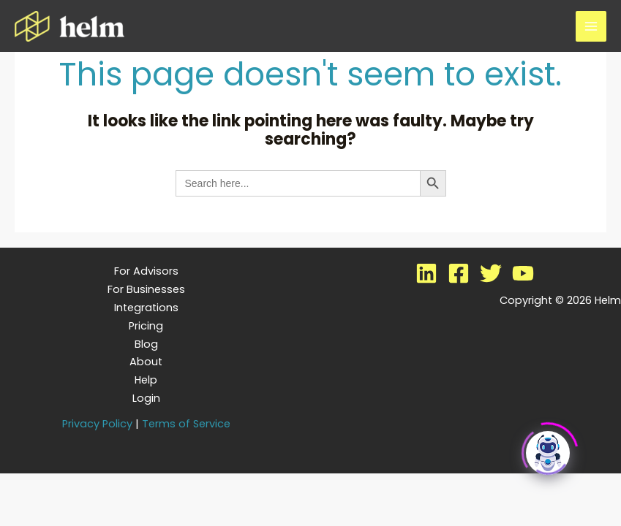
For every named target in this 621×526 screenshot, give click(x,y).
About (145, 361)
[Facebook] (459, 273)
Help (146, 380)
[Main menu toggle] (591, 26)
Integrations (146, 307)
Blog (146, 344)
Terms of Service (186, 423)
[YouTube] (523, 273)
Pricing (146, 326)
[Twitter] (491, 273)
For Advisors (146, 271)
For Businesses (146, 289)
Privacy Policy (97, 423)
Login (146, 398)
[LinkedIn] (426, 273)
